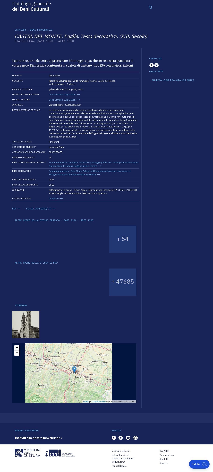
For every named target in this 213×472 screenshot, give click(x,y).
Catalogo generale (31, 6)
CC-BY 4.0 (54, 198)
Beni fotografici (41, 29)
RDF (14, 208)
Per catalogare (119, 466)
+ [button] (17, 348)
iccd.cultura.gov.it (121, 451)
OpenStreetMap (99, 401)
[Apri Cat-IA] (199, 464)
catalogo (20, 29)
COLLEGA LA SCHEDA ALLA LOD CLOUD (173, 80)
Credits (164, 463)
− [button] (17, 353)
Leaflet (86, 401)
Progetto (164, 451)
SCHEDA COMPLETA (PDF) (38, 208)
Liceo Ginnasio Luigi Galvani (62, 94)
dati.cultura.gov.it (120, 455)
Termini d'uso (167, 455)
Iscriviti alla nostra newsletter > (38, 438)
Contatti (164, 459)
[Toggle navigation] (150, 7)
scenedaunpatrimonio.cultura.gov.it (123, 460)
